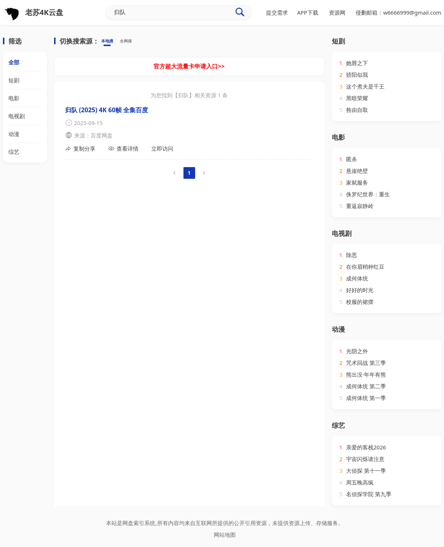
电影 (13, 98)
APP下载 (307, 12)
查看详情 (123, 148)
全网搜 (132, 41)
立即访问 (162, 148)
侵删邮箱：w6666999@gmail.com (398, 12)
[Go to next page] (204, 173)
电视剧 (16, 116)
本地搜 (109, 41)
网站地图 (225, 534)
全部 (13, 62)
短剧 (13, 80)
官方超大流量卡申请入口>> (188, 66)
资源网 (337, 12)
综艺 (13, 151)
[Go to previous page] (175, 173)
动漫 (13, 133)
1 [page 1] (188, 172)
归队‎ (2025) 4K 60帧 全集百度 (106, 110)
